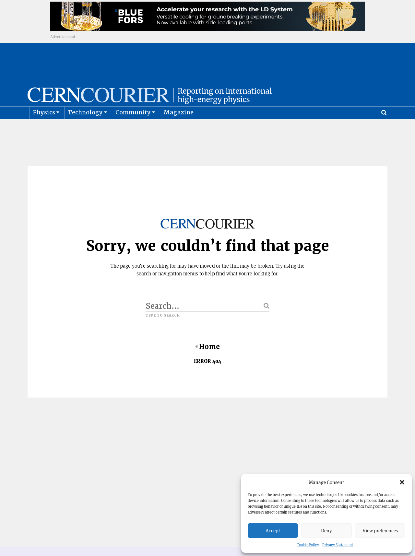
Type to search (163, 331)
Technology (85, 128)
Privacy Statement (337, 544)
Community (133, 128)
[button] (402, 482)
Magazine (178, 128)
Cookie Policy (308, 544)
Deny (326, 530)
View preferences (380, 530)
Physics (44, 128)
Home (207, 362)
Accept (273, 530)
